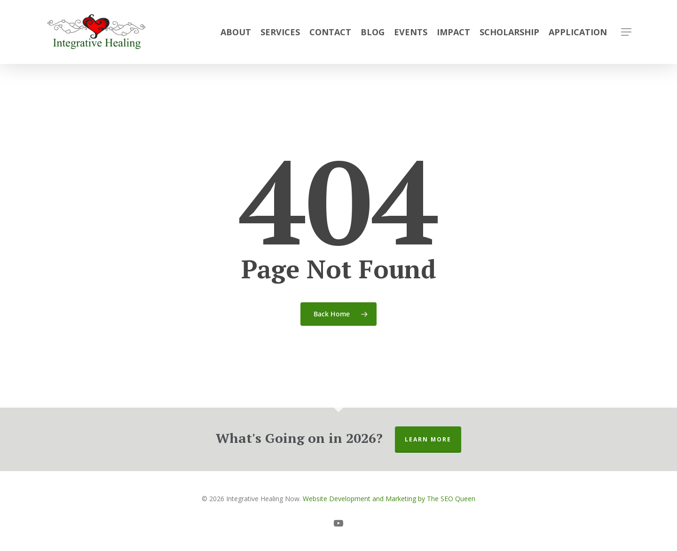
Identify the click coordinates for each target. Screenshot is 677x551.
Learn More (428, 439)
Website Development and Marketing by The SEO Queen (389, 498)
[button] (626, 32)
